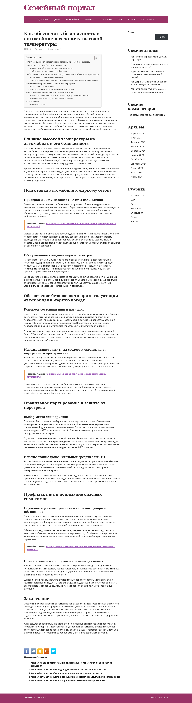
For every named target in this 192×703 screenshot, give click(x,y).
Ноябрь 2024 (137, 155)
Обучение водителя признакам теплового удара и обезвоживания (60, 95)
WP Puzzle (163, 697)
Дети (57, 19)
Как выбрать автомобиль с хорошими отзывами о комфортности (68, 680)
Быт (120, 19)
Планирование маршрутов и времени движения (52, 98)
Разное (131, 19)
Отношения (106, 19)
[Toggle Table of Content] (95, 58)
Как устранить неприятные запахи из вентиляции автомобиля (149, 83)
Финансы (89, 19)
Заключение (33, 101)
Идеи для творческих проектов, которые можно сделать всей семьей (147, 74)
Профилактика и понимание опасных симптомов (50, 92)
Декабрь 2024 (138, 150)
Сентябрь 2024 (138, 163)
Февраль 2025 (138, 142)
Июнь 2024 (136, 176)
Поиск (131, 32)
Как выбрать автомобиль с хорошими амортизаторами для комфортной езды (75, 676)
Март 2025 (136, 137)
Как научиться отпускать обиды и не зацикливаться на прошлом (148, 90)
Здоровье (43, 19)
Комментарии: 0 (54, 49)
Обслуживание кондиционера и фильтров (49, 71)
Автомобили (72, 19)
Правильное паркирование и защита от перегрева (51, 83)
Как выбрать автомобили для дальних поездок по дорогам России (69, 669)
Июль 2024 (136, 172)
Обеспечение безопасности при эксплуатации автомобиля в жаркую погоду (63, 74)
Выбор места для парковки (42, 86)
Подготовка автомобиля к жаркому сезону (47, 65)
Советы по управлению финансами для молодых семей (149, 65)
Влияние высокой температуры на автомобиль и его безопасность (58, 62)
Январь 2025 (137, 146)
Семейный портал (59, 7)
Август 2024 (137, 168)
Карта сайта (147, 19)
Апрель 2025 (137, 133)
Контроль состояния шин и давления (47, 77)
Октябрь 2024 (138, 159)
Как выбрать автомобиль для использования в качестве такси (66, 673)
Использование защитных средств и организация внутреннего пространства (64, 80)
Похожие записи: (38, 104)
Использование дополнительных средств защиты (52, 89)
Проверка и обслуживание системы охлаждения (52, 68)
